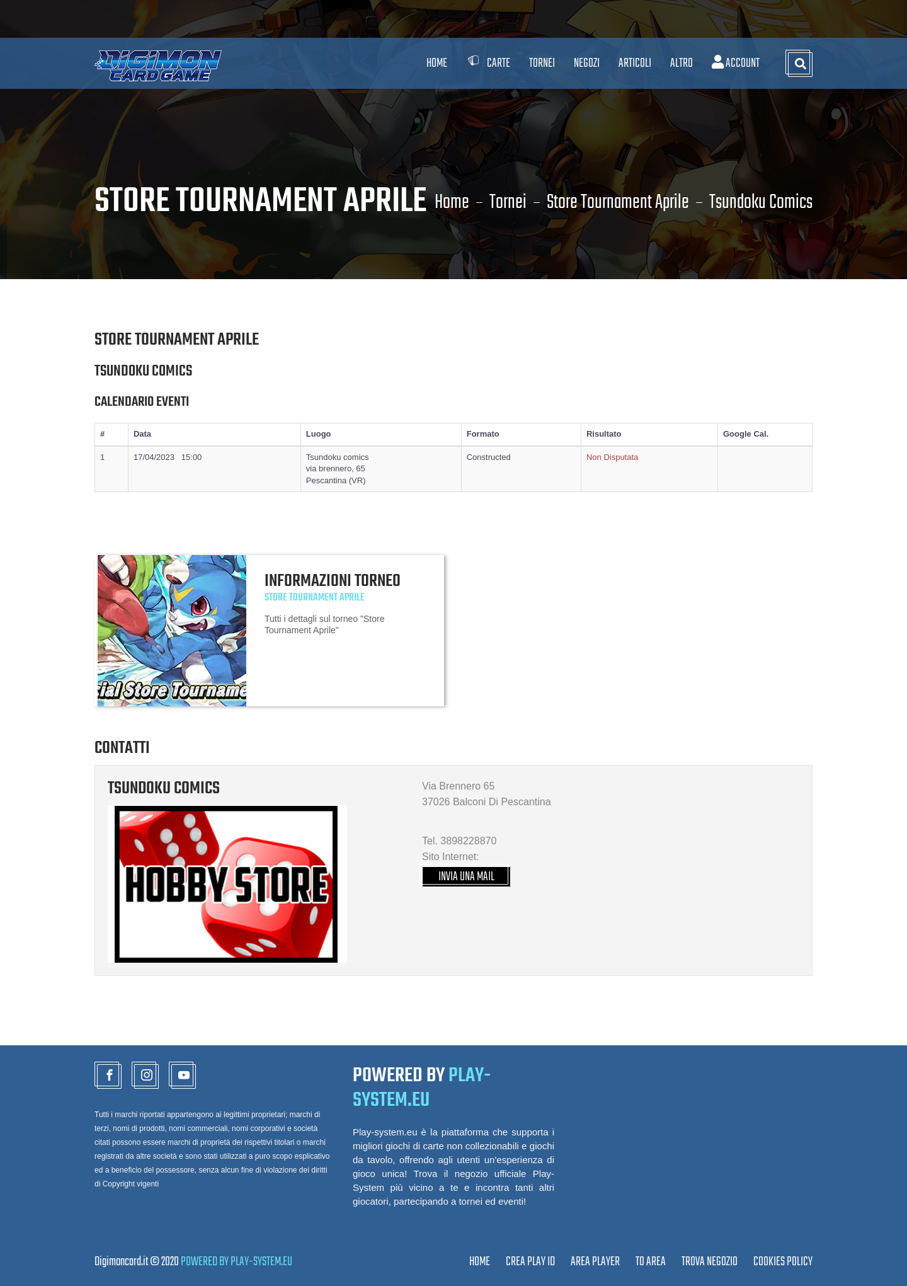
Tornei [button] (542, 63)
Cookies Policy (783, 1261)
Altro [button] (681, 63)
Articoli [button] (635, 63)
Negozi (587, 63)
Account (736, 63)
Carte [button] (488, 63)
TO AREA (651, 1261)
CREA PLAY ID (530, 1261)
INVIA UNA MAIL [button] (466, 877)
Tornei (508, 202)
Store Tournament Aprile (618, 202)
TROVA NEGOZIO (710, 1261)
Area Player (595, 1261)
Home (436, 63)
